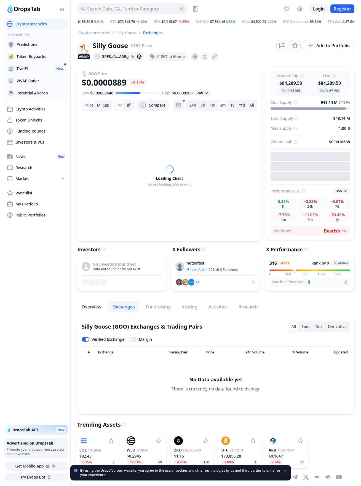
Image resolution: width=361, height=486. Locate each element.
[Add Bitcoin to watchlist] (253, 440)
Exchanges (153, 32)
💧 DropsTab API (36, 430)
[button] (215, 22)
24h (192, 105)
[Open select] (203, 93)
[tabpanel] (169, 176)
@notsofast (195, 269)
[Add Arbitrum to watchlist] (300, 440)
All (251, 105)
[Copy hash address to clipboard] (132, 56)
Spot (305, 326)
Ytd (242, 105)
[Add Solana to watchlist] (111, 440)
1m (212, 105)
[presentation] (194, 56)
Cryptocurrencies (94, 32)
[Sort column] (89, 352)
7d (202, 105)
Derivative (337, 326)
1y (232, 105)
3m (223, 105)
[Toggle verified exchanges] (103, 339)
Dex (318, 326)
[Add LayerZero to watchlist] (205, 440)
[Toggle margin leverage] (140, 339)
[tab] (89, 105)
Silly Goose (126, 32)
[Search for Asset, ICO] (132, 8)
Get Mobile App (36, 466)
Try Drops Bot (36, 477)
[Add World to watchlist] (158, 440)
